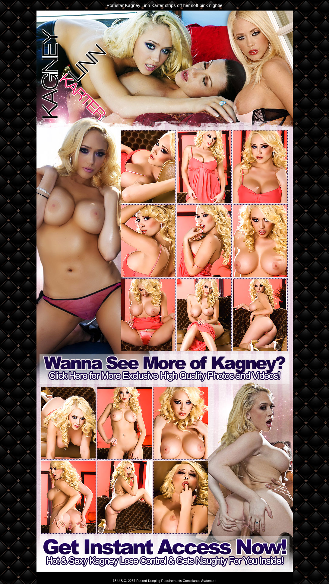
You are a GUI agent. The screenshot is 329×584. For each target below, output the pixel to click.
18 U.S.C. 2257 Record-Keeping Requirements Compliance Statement (165, 580)
